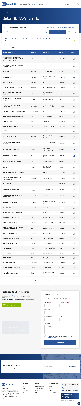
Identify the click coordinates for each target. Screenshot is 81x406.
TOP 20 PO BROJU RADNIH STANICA (67, 27)
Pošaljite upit (60, 342)
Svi (75, 40)
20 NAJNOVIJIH (51, 27)
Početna (4, 12)
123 (6, 38)
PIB (62, 316)
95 (43, 280)
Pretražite (57, 32)
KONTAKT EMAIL (47, 309)
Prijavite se (72, 366)
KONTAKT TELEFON (65, 302)
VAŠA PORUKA (47, 323)
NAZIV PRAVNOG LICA (48, 316)
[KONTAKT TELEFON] (68, 305)
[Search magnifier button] (78, 4)
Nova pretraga (71, 32)
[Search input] (70, 4)
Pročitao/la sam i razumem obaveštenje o (59, 336)
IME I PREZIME (47, 302)
